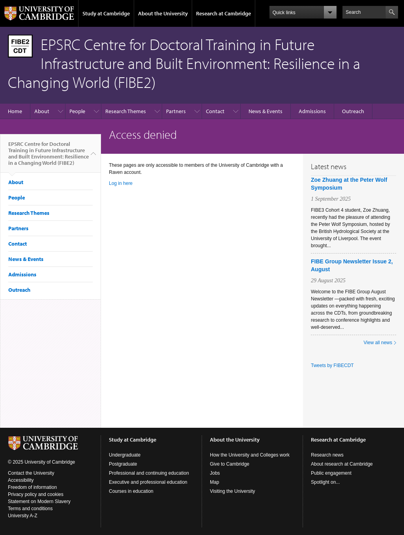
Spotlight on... (325, 482)
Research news (327, 455)
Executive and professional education (148, 482)
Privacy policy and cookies (36, 494)
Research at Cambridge (223, 13)
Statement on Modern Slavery (39, 501)
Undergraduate (124, 455)
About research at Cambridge (342, 464)
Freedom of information (32, 487)
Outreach (353, 111)
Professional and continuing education (149, 473)
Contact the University (31, 473)
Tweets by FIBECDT (332, 365)
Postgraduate (123, 464)
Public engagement (331, 473)
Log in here (121, 183)
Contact (215, 111)
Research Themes (125, 111)
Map (214, 482)
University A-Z (22, 515)
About (41, 111)
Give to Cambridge (229, 464)
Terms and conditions (30, 508)
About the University (163, 13)
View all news (378, 342)
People (77, 111)
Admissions (312, 111)
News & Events (265, 111)
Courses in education (131, 491)
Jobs (215, 473)
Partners (176, 111)
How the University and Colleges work (250, 455)
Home (15, 111)
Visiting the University (232, 491)
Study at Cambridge (106, 13)
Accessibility (21, 480)
